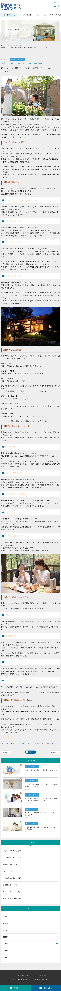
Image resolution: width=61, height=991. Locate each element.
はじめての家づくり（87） (12, 851)
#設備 (35, 63)
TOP (4, 45)
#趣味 (40, 63)
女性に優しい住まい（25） (12, 878)
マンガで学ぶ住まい (26, 15)
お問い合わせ (20, 975)
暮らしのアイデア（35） (12, 892)
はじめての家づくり (8, 15)
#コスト (28, 63)
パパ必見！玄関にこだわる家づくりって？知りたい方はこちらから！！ (29, 743)
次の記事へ (55, 752)
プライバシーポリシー (40, 975)
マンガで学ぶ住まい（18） (12, 858)
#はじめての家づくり (17, 63)
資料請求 (29, 975)
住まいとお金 (41, 15)
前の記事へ (6, 752)
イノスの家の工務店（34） (12, 898)
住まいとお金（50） (10, 864)
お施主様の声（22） (10, 885)
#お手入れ (4, 63)
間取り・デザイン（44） (12, 871)
